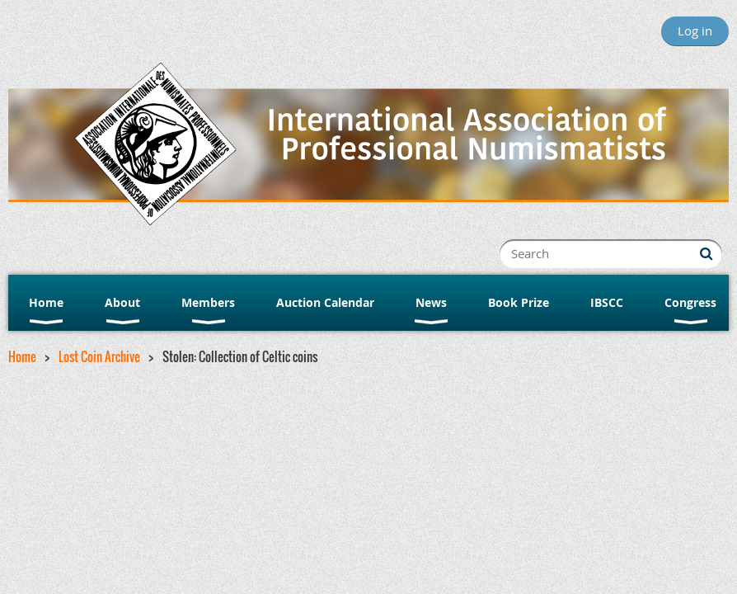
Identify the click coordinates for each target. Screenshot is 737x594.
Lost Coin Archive (99, 356)
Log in (695, 30)
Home (22, 356)
